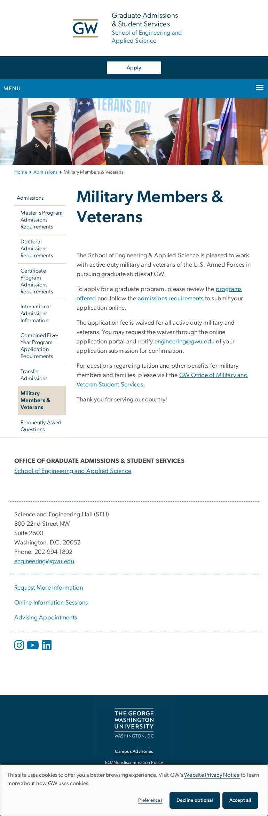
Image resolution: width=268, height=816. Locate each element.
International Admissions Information (36, 313)
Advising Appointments (45, 618)
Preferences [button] (150, 800)
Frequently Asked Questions (41, 426)
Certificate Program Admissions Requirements (37, 281)
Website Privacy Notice (212, 775)
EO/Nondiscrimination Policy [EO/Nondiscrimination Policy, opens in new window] (134, 762)
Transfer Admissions (34, 375)
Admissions (45, 172)
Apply (134, 67)
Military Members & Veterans (35, 400)
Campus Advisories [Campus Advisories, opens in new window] (134, 751)
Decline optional (194, 800)
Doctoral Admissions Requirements (37, 248)
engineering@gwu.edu (185, 342)
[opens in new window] (19, 650)
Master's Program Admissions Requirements (42, 220)
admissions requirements (171, 298)
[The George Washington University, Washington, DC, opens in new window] (134, 723)
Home (20, 172)
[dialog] (134, 790)
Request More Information (48, 588)
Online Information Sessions (51, 603)
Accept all (240, 800)
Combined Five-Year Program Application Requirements (39, 346)
